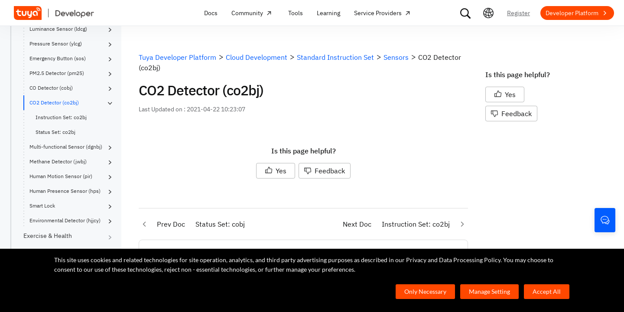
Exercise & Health (47, 236)
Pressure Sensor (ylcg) (55, 43)
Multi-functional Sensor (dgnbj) (65, 146)
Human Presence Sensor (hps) (65, 191)
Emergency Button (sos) (57, 58)
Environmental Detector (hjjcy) (65, 220)
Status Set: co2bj (55, 132)
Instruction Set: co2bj (61, 117)
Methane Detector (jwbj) (58, 161)
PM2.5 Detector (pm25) (56, 73)
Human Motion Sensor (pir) (60, 176)
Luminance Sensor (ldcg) (58, 29)
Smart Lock (42, 205)
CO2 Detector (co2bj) (54, 102)
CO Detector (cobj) (51, 87)
